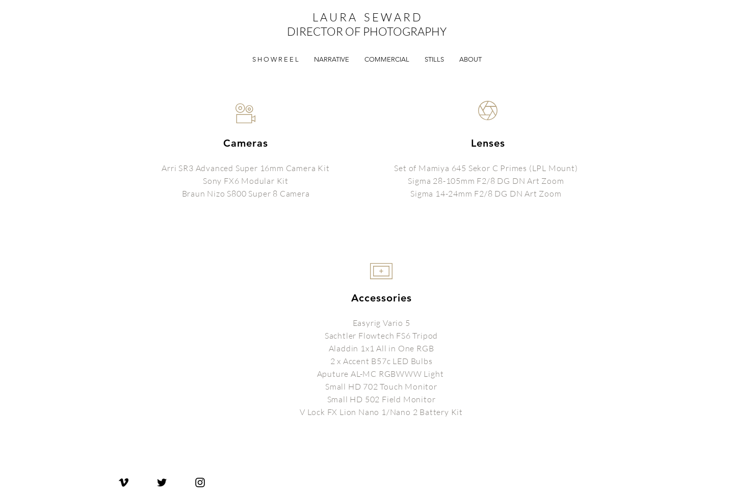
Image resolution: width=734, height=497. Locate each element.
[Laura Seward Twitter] (161, 482)
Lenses (488, 143)
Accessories (381, 298)
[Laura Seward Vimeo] (123, 482)
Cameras (245, 143)
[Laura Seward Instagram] (200, 482)
